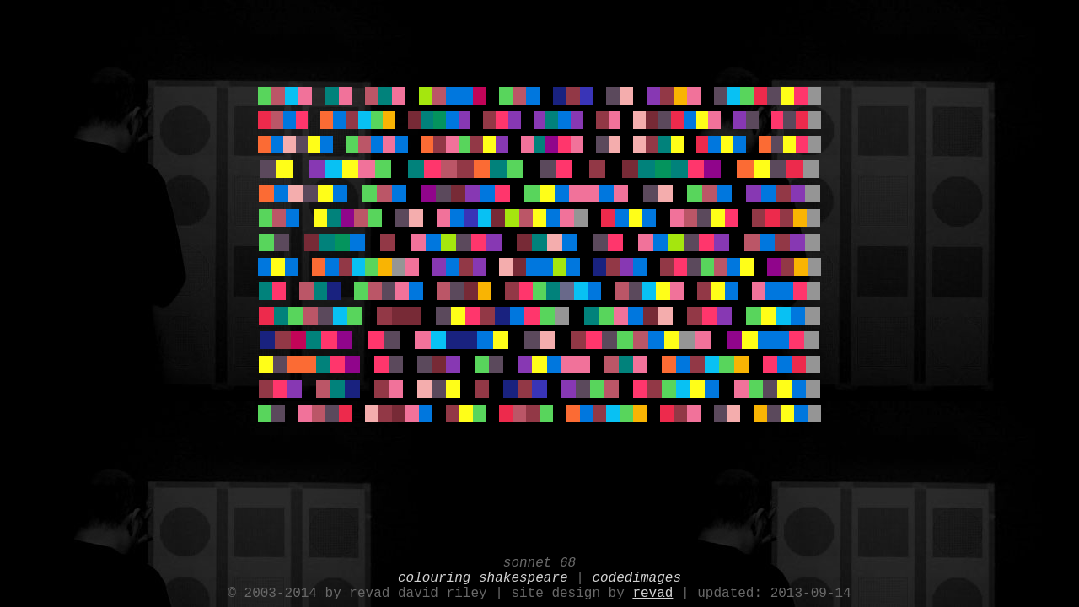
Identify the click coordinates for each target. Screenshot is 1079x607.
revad (652, 592)
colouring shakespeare (483, 573)
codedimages (636, 573)
